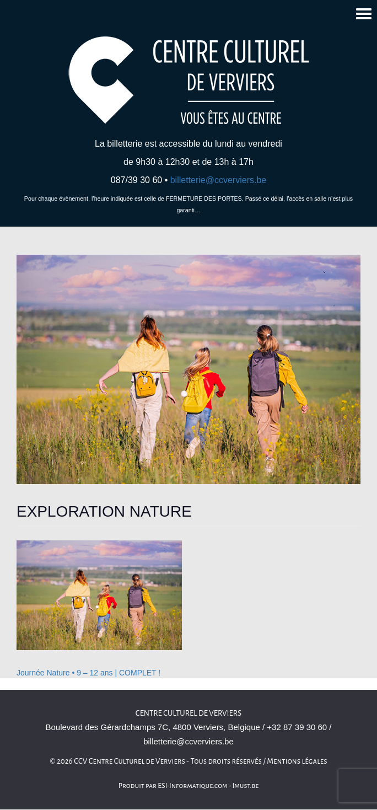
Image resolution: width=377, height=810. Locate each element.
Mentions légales (297, 761)
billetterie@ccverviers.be (218, 180)
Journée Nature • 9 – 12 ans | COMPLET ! (88, 672)
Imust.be (246, 786)
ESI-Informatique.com (192, 786)
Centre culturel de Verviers (188, 713)
